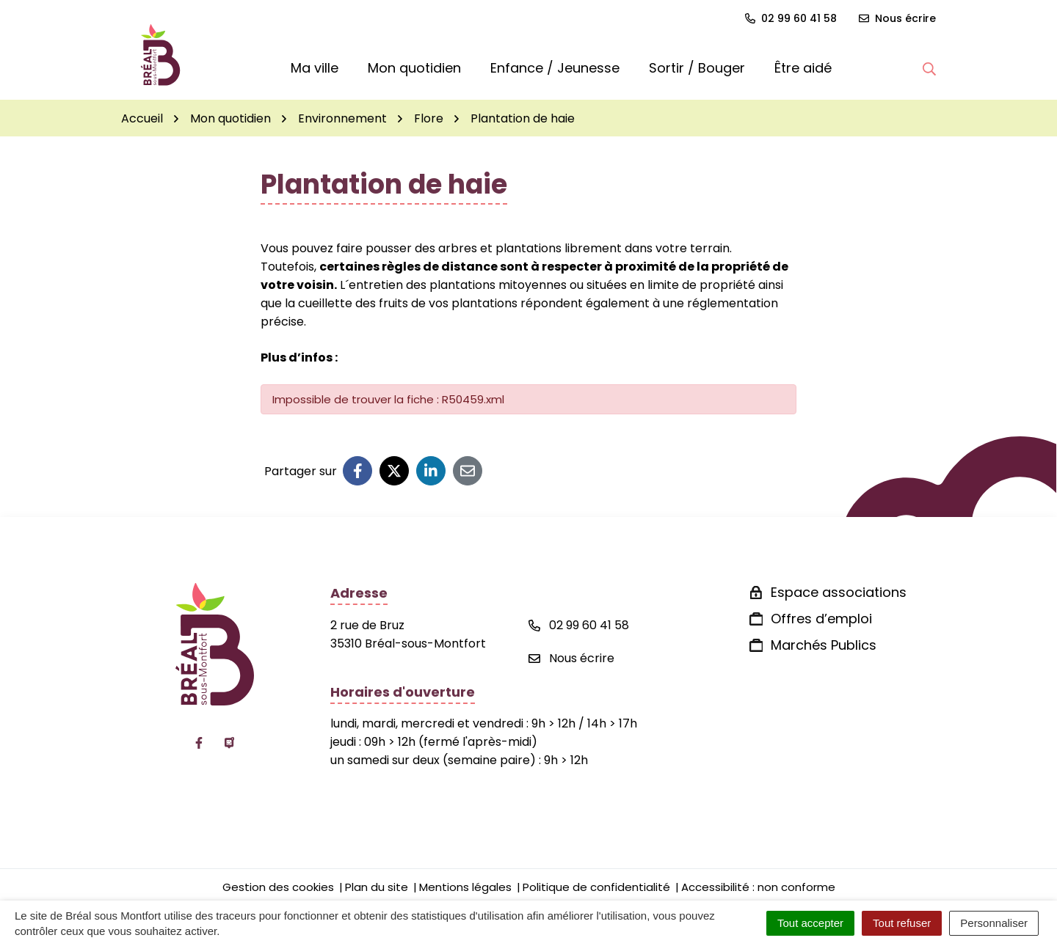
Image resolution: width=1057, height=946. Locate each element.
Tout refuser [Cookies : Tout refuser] (902, 923)
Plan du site (376, 887)
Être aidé (803, 68)
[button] (929, 68)
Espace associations (839, 592)
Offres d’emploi (821, 618)
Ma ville (314, 68)
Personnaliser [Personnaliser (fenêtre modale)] (994, 923)
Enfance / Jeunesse (555, 68)
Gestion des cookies (278, 887)
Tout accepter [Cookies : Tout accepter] (810, 923)
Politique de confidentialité (596, 887)
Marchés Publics (823, 645)
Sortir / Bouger (697, 68)
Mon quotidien (414, 68)
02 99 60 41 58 (578, 625)
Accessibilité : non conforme (758, 887)
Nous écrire (571, 658)
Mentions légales (465, 887)
